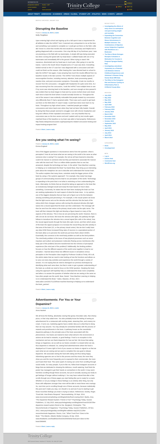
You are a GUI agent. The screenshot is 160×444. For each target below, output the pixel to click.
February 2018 (109, 109)
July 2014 (108, 133)
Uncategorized (110, 148)
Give (130, 9)
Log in (107, 156)
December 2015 (110, 116)
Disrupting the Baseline (52, 28)
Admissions (46, 14)
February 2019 (109, 107)
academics (57, 14)
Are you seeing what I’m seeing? (58, 139)
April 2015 (108, 128)
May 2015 (108, 126)
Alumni (44, 7)
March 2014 (109, 137)
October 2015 (109, 121)
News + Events (108, 14)
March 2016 (109, 114)
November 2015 (110, 119)
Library (119, 14)
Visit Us (129, 7)
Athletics (96, 14)
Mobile (129, 3)
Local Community (46, 9)
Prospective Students (33, 4)
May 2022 (108, 98)
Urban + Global (71, 14)
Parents (30, 9)
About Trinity (34, 14)
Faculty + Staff (45, 4)
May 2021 (108, 100)
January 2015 (109, 130)
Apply (120, 7)
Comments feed (110, 161)
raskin (57, 33)
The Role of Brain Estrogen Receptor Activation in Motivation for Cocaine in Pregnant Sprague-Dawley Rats (114, 59)
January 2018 (109, 111)
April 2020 (108, 105)
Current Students (32, 7)
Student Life (84, 14)
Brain (43, 129)
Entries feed (109, 158)
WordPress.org (110, 163)
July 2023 (108, 95)
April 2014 (108, 135)
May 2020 (108, 102)
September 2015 (110, 123)
